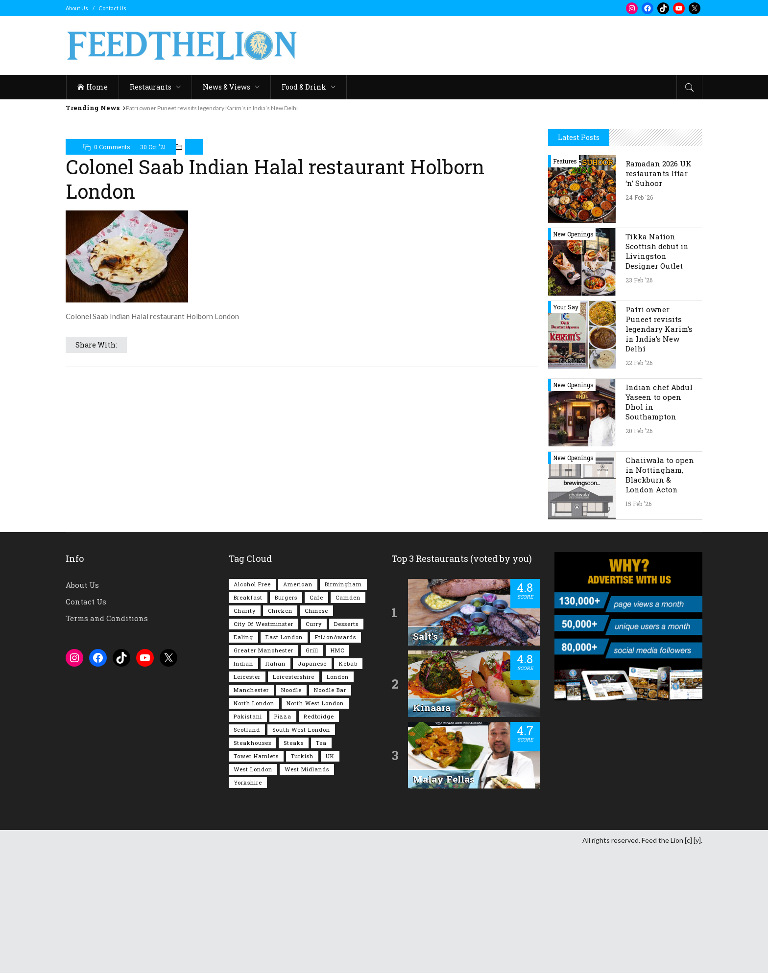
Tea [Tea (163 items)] (321, 742)
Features (565, 161)
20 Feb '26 (638, 431)
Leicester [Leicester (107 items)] (247, 676)
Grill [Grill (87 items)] (312, 650)
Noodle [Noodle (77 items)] (291, 690)
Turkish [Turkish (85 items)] (302, 756)
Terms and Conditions (107, 618)
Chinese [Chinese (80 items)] (316, 610)
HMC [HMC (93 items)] (337, 650)
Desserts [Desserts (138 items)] (346, 623)
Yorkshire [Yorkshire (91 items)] (248, 782)
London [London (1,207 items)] (338, 676)
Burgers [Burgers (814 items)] (286, 597)
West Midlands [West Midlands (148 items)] (307, 769)
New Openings (573, 234)
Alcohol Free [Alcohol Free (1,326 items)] (252, 584)
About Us (77, 8)
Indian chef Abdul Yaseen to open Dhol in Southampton (659, 401)
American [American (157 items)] (297, 584)
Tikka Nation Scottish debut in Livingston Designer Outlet (657, 251)
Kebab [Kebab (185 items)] (348, 663)
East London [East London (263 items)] (284, 637)
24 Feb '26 (639, 197)
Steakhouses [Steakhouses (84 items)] (252, 742)
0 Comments (112, 147)
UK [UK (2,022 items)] (330, 756)
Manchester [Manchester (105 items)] (251, 690)
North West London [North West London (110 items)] (315, 703)
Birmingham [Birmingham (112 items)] (343, 584)
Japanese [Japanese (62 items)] (312, 663)
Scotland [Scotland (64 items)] (247, 729)
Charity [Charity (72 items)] (245, 610)
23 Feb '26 (638, 280)
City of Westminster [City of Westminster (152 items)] (263, 623)
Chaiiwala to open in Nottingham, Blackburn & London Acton (659, 474)
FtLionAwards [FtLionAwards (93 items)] (335, 637)
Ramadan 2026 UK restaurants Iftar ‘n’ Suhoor (658, 173)
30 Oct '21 (153, 147)
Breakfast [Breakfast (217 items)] (248, 597)
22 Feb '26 (638, 363)
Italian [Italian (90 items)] (275, 663)
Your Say (565, 307)
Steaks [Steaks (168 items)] (294, 742)
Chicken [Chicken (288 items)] (280, 610)
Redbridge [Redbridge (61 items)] (319, 716)
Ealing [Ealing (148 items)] (243, 637)
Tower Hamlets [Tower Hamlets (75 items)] (256, 756)
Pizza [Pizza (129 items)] (282, 716)
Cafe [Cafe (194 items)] (316, 597)
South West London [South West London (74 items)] (301, 729)
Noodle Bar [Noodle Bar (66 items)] (330, 690)
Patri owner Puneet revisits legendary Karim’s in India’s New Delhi (212, 108)
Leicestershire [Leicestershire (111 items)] (293, 676)
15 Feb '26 (638, 504)
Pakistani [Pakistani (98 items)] (248, 716)
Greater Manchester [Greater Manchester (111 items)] (263, 650)
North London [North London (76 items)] (254, 703)
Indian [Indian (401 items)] (243, 663)
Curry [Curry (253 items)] (314, 623)
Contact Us (112, 8)
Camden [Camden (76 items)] (348, 597)
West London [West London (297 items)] (253, 769)
